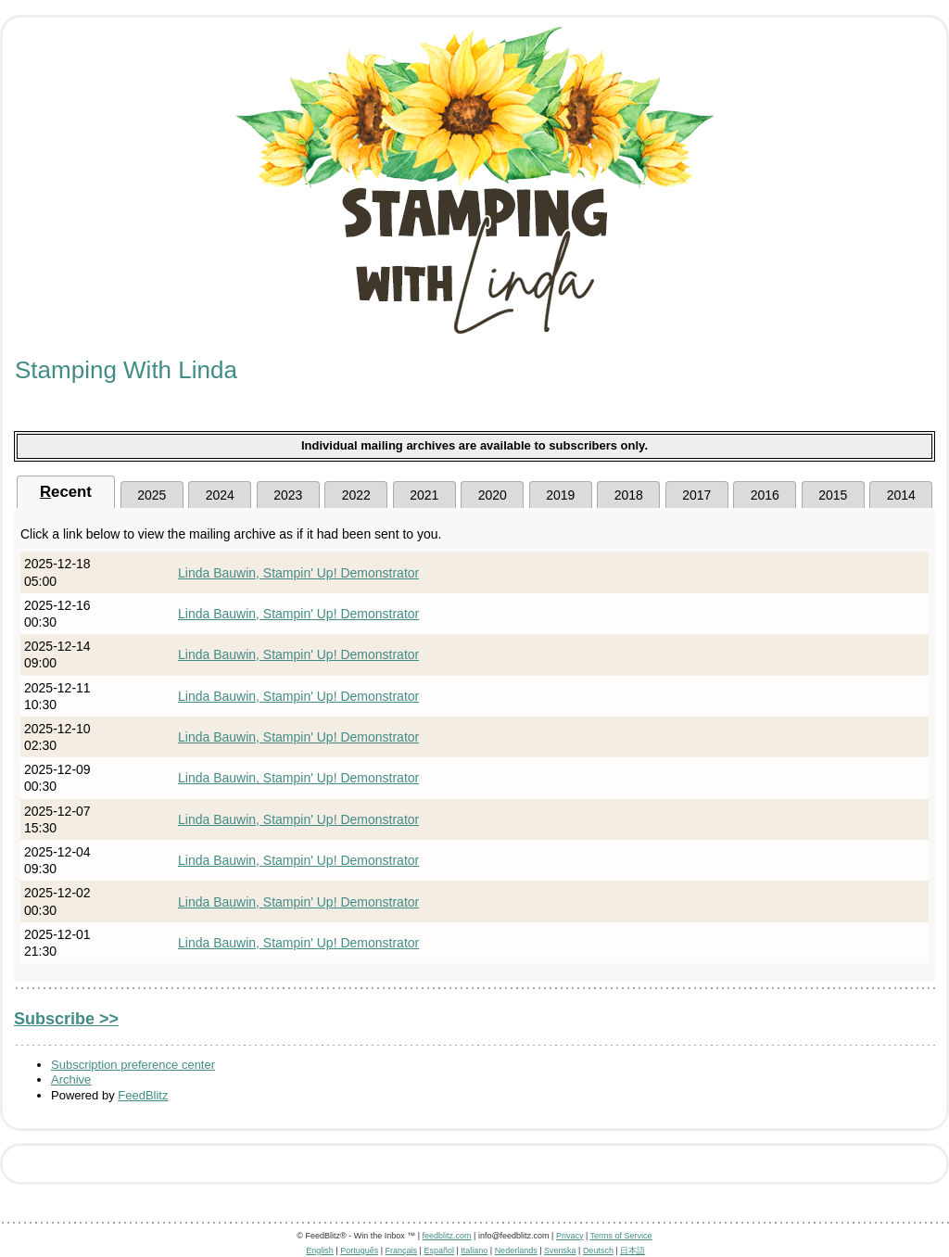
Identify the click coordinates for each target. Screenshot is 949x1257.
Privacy (570, 1235)
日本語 (632, 1250)
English (320, 1250)
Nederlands (516, 1250)
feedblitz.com (447, 1235)
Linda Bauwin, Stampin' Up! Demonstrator (298, 572)
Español (439, 1250)
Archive (71, 1079)
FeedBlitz (143, 1095)
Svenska (560, 1250)
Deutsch (598, 1250)
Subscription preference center (133, 1065)
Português (359, 1250)
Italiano (474, 1250)
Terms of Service (621, 1235)
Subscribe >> (66, 1018)
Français (402, 1250)
